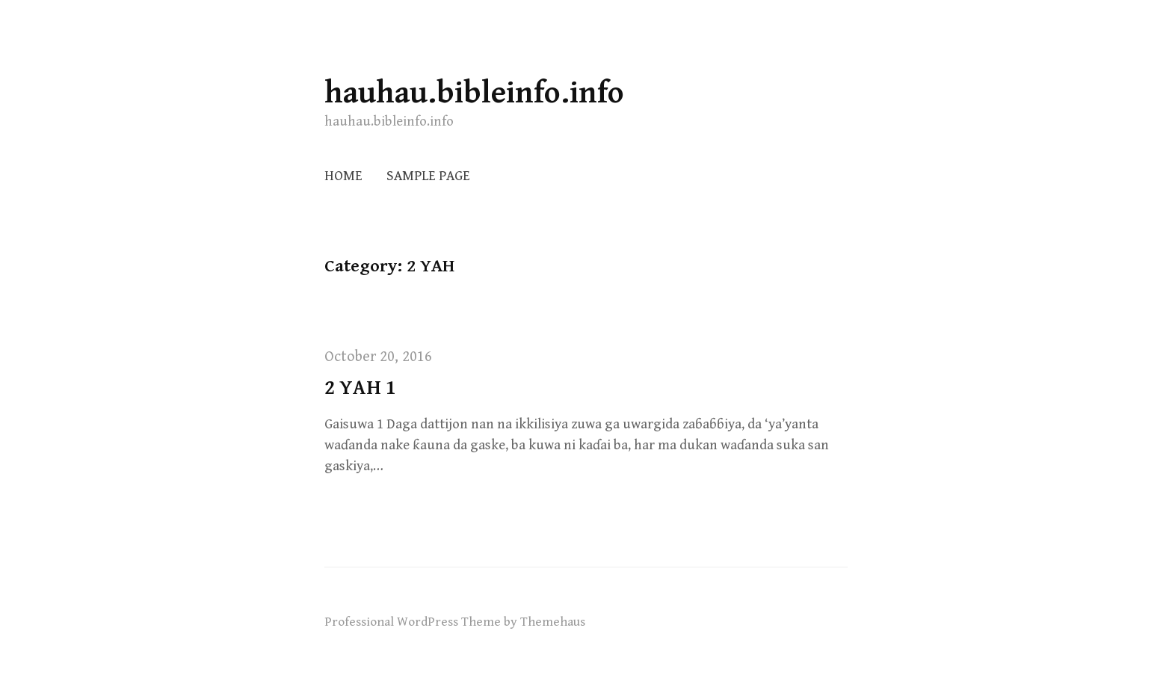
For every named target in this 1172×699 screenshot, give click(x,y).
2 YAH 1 (360, 388)
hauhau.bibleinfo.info (474, 93)
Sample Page (428, 176)
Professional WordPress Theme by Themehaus (454, 622)
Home (343, 176)
